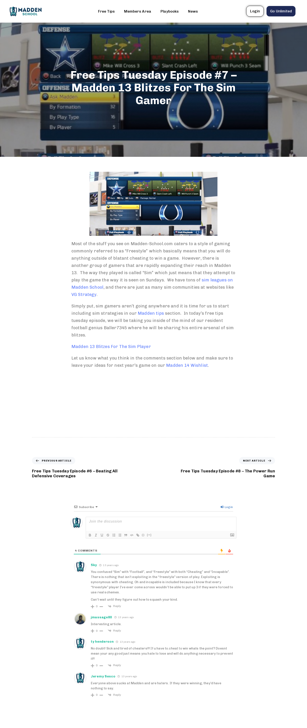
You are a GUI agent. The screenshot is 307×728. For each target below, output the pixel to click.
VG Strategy (84, 294)
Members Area (137, 11)
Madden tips (151, 313)
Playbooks (170, 11)
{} (143, 534)
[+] (149, 534)
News (193, 11)
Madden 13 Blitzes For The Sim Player (111, 346)
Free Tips (106, 11)
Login (226, 507)
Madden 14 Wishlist (187, 365)
